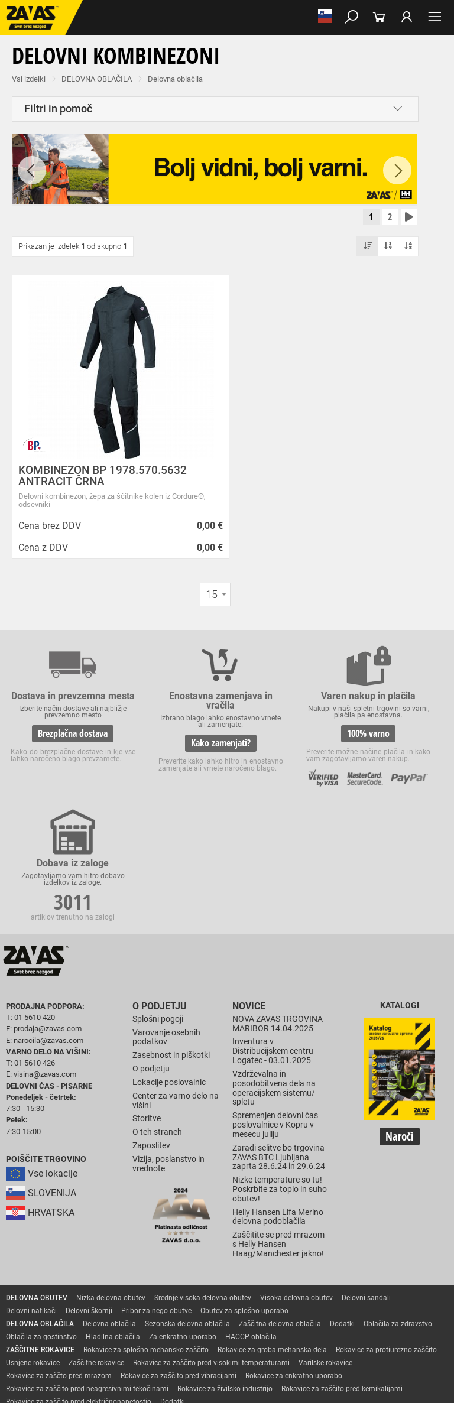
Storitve (146, 1012)
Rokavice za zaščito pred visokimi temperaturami (211, 1256)
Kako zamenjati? (169, 752)
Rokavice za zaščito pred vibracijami (178, 1269)
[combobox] (215, 597)
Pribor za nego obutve (156, 1204)
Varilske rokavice (325, 1256)
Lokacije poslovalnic (169, 975)
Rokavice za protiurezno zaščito (386, 1243)
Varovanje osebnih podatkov (166, 930)
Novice (247, 900)
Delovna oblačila (175, 78)
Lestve (190, 1334)
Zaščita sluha (219, 1308)
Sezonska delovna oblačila (187, 1217)
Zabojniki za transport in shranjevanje (154, 1321)
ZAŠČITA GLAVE (32, 1308)
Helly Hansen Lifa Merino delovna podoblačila (277, 1110)
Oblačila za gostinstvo (41, 1230)
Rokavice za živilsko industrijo (225, 1282)
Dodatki (342, 1217)
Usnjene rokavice (33, 1256)
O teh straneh (157, 1026)
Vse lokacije (41, 1067)
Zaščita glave (271, 1308)
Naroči (399, 1031)
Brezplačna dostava (55, 745)
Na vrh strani (227, 1384)
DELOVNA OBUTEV (36, 1191)
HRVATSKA (40, 1106)
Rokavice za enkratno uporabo (293, 1269)
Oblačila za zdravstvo (398, 1217)
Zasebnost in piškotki (171, 949)
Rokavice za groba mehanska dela (272, 1243)
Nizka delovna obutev (110, 1191)
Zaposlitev (151, 1039)
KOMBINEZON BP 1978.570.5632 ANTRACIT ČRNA (102, 478)
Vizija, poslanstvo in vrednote (168, 1057)
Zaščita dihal (168, 1308)
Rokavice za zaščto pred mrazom (59, 1269)
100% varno (281, 752)
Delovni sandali (366, 1191)
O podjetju (156, 900)
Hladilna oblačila (113, 1230)
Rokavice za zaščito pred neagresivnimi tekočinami (87, 1282)
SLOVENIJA (41, 1087)
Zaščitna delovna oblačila (280, 1217)
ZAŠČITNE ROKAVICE (40, 1243)
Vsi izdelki (29, 78)
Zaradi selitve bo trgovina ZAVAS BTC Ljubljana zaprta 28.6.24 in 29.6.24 (278, 1050)
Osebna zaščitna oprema (131, 1334)
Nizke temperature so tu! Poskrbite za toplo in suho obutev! (279, 1083)
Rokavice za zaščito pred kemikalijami (342, 1282)
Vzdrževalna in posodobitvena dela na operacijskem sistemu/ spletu (274, 981)
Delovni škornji (89, 1204)
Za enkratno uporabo (182, 1230)
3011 (394, 737)
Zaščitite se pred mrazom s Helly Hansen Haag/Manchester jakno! (278, 1137)
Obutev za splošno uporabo (244, 1204)
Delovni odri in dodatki (244, 1334)
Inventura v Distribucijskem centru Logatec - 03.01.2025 (272, 944)
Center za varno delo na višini (175, 993)
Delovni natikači (31, 1204)
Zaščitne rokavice (96, 1256)
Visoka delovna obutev (296, 1191)
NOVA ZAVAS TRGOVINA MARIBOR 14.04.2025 (277, 917)
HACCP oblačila (251, 1230)
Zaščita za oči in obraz (103, 1308)
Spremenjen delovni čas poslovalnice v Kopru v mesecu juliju (275, 1018)
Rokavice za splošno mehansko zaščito (146, 1243)
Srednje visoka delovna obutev (202, 1191)
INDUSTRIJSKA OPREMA (45, 1321)
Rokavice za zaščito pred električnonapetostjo (78, 1295)
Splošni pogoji (157, 912)
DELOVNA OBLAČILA (96, 78)
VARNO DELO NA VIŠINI (44, 1334)
